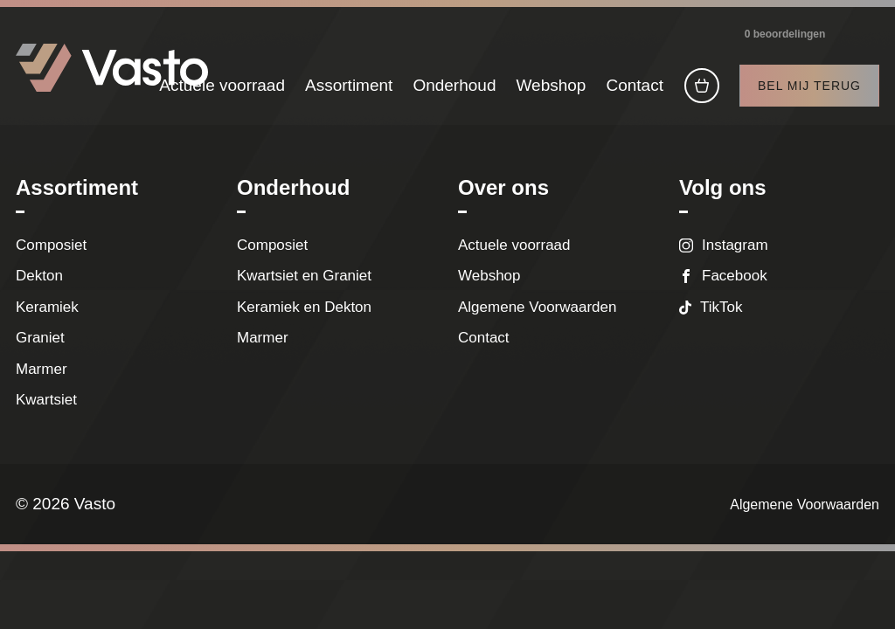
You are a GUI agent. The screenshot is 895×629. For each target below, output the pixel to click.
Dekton (39, 289)
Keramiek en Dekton (304, 320)
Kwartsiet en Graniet (308, 289)
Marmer (41, 382)
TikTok (721, 320)
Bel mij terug (809, 94)
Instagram (735, 258)
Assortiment (348, 94)
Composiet (51, 258)
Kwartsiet (46, 413)
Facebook (734, 289)
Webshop (551, 94)
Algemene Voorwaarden (537, 320)
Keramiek (47, 320)
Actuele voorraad (222, 94)
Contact (634, 94)
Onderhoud (454, 94)
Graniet (40, 351)
